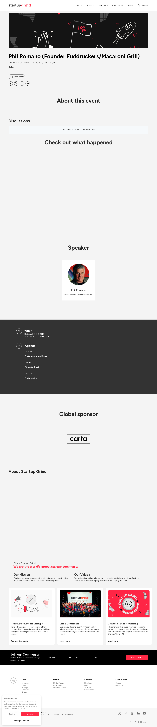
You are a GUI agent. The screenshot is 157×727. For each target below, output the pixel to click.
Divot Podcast (89, 690)
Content (102, 5)
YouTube (87, 688)
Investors (25, 683)
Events (89, 5)
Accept (30, 714)
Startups (25, 688)
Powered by (138, 722)
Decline (12, 714)
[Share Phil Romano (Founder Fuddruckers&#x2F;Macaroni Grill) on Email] (28, 83)
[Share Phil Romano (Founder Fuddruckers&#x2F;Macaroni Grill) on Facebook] (11, 83)
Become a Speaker (59, 688)
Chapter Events (58, 685)
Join (78, 5)
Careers (118, 683)
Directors (25, 692)
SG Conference (58, 683)
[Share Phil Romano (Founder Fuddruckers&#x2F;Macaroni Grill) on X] (16, 83)
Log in (145, 5)
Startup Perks (118, 5)
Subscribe (136, 657)
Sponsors (25, 690)
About (131, 5)
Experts (24, 685)
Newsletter (88, 683)
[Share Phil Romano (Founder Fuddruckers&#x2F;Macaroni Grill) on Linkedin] (22, 83)
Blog (86, 685)
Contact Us (119, 685)
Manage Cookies (21, 720)
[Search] (138, 5)
